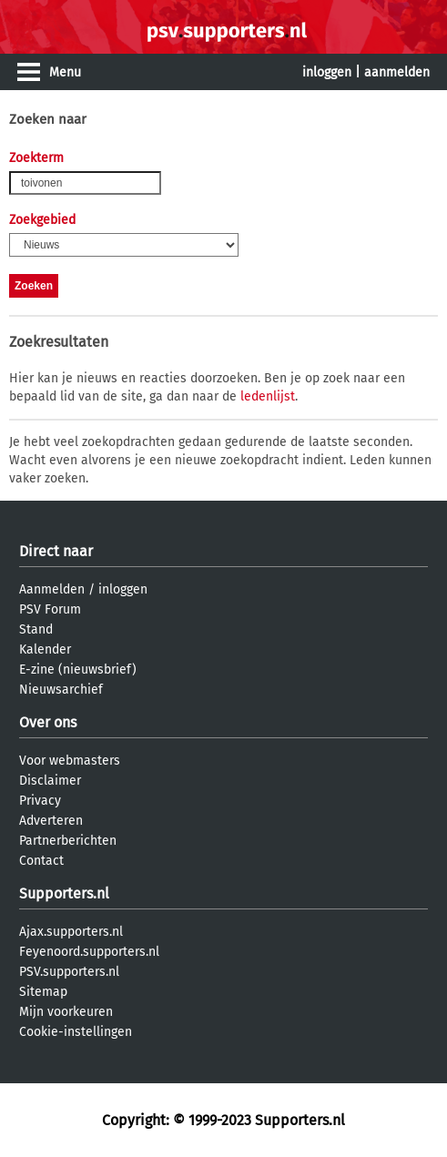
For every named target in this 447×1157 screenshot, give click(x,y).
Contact (41, 860)
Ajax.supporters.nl (71, 931)
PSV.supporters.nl (69, 971)
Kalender (45, 649)
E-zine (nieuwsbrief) (78, 669)
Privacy (40, 800)
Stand (36, 629)
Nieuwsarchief (61, 689)
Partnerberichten (68, 840)
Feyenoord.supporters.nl (89, 951)
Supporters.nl (64, 893)
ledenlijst (267, 396)
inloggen (326, 72)
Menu (65, 72)
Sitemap (43, 992)
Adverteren (51, 820)
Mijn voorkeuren (66, 1012)
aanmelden (397, 72)
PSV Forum (50, 609)
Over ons (47, 722)
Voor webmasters (69, 760)
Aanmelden (52, 589)
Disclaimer (50, 780)
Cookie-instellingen (75, 1032)
